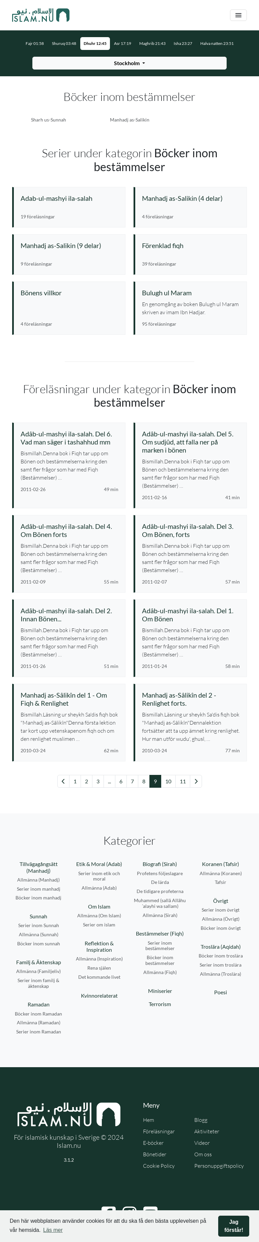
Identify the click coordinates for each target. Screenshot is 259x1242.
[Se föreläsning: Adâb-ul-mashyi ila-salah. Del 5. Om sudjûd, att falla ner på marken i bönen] (191, 442)
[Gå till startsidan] (40, 15)
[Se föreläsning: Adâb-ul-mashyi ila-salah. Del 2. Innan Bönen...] (69, 614)
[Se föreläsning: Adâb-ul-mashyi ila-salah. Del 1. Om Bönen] (191, 614)
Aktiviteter (206, 1131)
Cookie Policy (159, 1165)
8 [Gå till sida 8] (143, 781)
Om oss (203, 1154)
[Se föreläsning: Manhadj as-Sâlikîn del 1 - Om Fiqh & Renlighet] (69, 699)
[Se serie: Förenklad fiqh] (191, 245)
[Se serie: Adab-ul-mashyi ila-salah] (69, 198)
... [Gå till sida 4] (109, 781)
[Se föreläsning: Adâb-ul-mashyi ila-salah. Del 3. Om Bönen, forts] (191, 530)
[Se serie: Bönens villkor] (69, 293)
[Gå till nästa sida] (196, 781)
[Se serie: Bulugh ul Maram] (191, 293)
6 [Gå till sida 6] (120, 781)
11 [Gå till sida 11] (183, 781)
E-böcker (153, 1142)
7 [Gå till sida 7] (132, 781)
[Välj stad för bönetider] (129, 63)
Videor (202, 1142)
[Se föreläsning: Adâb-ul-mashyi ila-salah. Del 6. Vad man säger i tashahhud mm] (69, 438)
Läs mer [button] (53, 1230)
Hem (148, 1119)
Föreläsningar (159, 1131)
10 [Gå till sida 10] (168, 781)
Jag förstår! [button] (233, 1226)
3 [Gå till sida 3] (97, 781)
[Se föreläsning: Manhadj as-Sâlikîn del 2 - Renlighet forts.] (191, 699)
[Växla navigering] (238, 15)
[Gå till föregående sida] (63, 781)
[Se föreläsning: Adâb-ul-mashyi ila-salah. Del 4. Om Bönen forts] (69, 530)
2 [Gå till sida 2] (86, 781)
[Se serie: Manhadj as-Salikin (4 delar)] (191, 198)
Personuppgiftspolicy (219, 1165)
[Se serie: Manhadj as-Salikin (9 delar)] (69, 245)
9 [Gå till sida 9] (155, 781)
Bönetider (154, 1154)
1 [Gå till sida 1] (75, 781)
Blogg (200, 1119)
